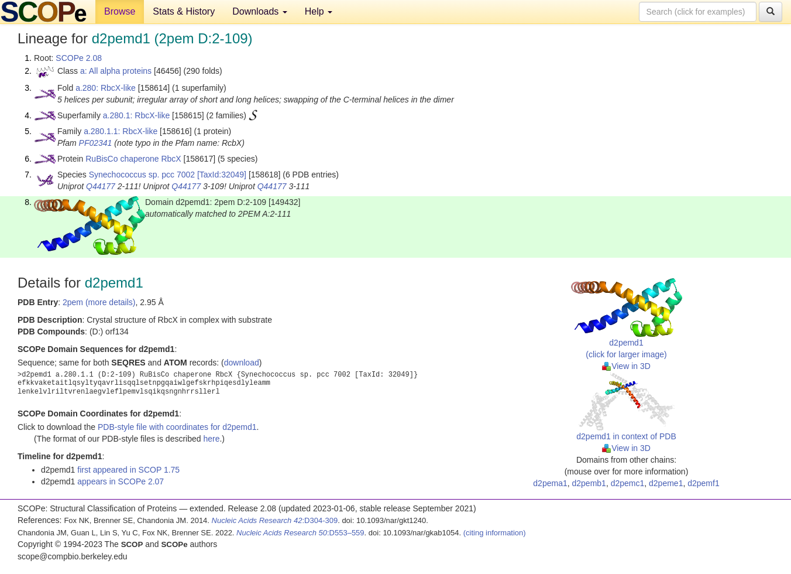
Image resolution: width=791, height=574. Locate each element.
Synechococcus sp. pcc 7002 (142, 174)
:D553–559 (300, 532)
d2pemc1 (628, 483)
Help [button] (318, 11)
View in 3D (626, 366)
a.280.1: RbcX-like (136, 115)
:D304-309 (275, 520)
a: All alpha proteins (116, 71)
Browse (119, 11)
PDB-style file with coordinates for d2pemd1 (177, 427)
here (211, 438)
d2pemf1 (703, 483)
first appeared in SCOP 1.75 (128, 469)
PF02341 (95, 143)
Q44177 (100, 186)
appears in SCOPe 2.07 (120, 481)
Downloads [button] (259, 11)
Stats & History (184, 11)
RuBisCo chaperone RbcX (133, 158)
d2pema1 (550, 483)
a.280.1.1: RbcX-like (120, 131)
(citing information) (494, 532)
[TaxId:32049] (221, 174)
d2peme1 (666, 483)
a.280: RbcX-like (105, 88)
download (241, 362)
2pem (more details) (99, 302)
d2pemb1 (589, 483)
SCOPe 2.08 (79, 58)
